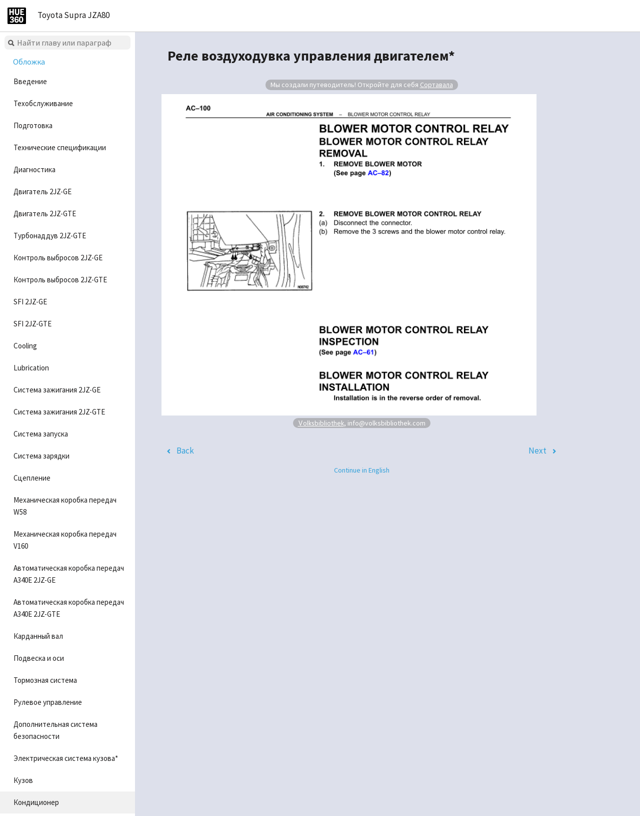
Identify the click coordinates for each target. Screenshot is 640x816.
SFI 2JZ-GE (30, 301)
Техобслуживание (43, 103)
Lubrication (31, 367)
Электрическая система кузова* (66, 758)
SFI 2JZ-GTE (33, 323)
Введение (30, 81)
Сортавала (436, 84)
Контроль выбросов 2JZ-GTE (60, 279)
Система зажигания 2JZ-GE (57, 389)
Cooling (25, 345)
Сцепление (32, 478)
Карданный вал (38, 636)
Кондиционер (36, 802)
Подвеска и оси (39, 658)
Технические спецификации (60, 147)
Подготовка (33, 125)
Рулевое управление (48, 702)
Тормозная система (45, 680)
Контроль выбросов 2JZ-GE (58, 257)
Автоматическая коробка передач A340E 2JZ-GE (69, 574)
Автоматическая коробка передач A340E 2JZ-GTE (69, 608)
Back (185, 450)
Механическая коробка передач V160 (65, 540)
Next (537, 450)
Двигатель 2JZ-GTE (45, 213)
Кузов (23, 780)
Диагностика (35, 169)
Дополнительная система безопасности (56, 730)
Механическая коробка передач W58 (65, 506)
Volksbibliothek (321, 423)
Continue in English (362, 470)
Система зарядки (42, 456)
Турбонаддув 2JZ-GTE (50, 235)
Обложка (29, 62)
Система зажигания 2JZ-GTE (59, 412)
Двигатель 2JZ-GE (43, 191)
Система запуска (41, 434)
